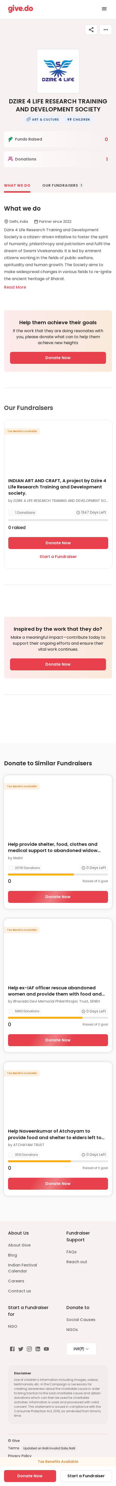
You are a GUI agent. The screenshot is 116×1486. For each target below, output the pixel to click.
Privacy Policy (20, 1455)
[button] (42, 119)
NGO (12, 1326)
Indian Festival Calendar (22, 1268)
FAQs (71, 1252)
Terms (13, 1448)
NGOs (72, 1329)
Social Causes (80, 1320)
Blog (12, 1255)
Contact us (19, 1291)
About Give (19, 1245)
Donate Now (58, 358)
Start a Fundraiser (58, 556)
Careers (16, 1281)
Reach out (76, 1262)
